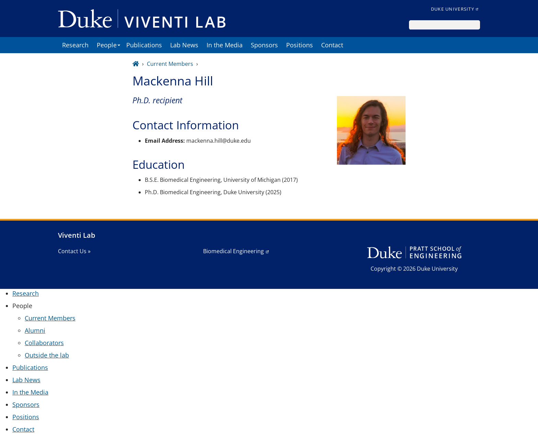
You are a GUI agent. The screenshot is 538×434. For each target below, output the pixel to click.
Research (75, 45)
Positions (299, 45)
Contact (332, 45)
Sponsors (264, 45)
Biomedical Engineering (233, 251)
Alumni (35, 330)
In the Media (225, 45)
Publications (144, 45)
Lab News (184, 45)
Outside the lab (47, 355)
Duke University (452, 9)
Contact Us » (74, 251)
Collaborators (44, 343)
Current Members (170, 64)
